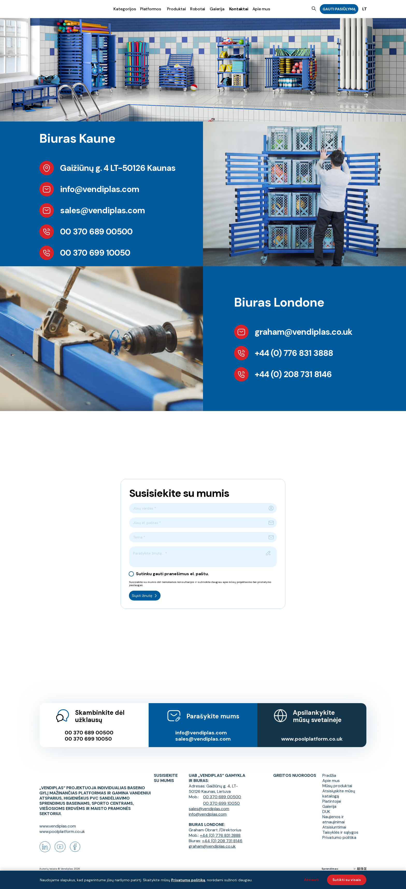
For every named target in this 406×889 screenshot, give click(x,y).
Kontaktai (238, 8)
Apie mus (261, 8)
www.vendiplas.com (57, 826)
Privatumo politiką (188, 880)
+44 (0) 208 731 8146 (222, 835)
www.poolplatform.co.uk (312, 733)
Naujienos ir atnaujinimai (333, 814)
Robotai (197, 8)
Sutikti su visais (346, 879)
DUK (326, 806)
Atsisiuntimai (334, 821)
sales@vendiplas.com (203, 733)
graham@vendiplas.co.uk (212, 840)
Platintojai (331, 795)
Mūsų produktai (337, 780)
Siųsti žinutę (145, 595)
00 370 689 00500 (89, 727)
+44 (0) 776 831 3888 (220, 829)
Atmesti (311, 879)
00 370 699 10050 (88, 733)
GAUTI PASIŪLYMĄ (339, 9)
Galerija (217, 8)
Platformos (150, 8)
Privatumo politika (339, 831)
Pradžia (329, 769)
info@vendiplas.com (201, 727)
